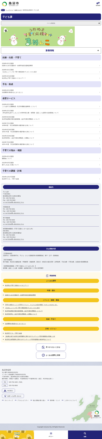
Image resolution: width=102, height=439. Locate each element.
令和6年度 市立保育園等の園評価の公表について (17, 125)
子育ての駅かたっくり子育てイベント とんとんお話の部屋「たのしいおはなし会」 (31, 305)
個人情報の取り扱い (39, 400)
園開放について (7, 158)
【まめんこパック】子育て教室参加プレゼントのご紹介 (19, 72)
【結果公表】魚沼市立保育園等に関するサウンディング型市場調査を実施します (30, 336)
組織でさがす (18, 10)
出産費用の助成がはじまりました (12, 92)
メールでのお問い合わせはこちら (13, 202)
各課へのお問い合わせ (14, 396)
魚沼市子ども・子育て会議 (10, 179)
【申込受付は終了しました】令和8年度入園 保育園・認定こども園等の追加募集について (30, 113)
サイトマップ (9, 400)
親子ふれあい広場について (10, 165)
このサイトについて (70, 400)
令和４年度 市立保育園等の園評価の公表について (18, 144)
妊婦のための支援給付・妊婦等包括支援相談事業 (17, 65)
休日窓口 (10, 390)
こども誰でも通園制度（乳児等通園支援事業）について (19, 106)
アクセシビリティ (23, 400)
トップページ (9, 10)
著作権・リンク (55, 400)
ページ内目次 (51, 23)
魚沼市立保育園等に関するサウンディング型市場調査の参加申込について (28, 339)
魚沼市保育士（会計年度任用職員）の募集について (18, 138)
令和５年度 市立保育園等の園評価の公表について (18, 131)
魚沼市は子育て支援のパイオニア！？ (14, 78)
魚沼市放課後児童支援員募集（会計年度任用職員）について (21, 119)
